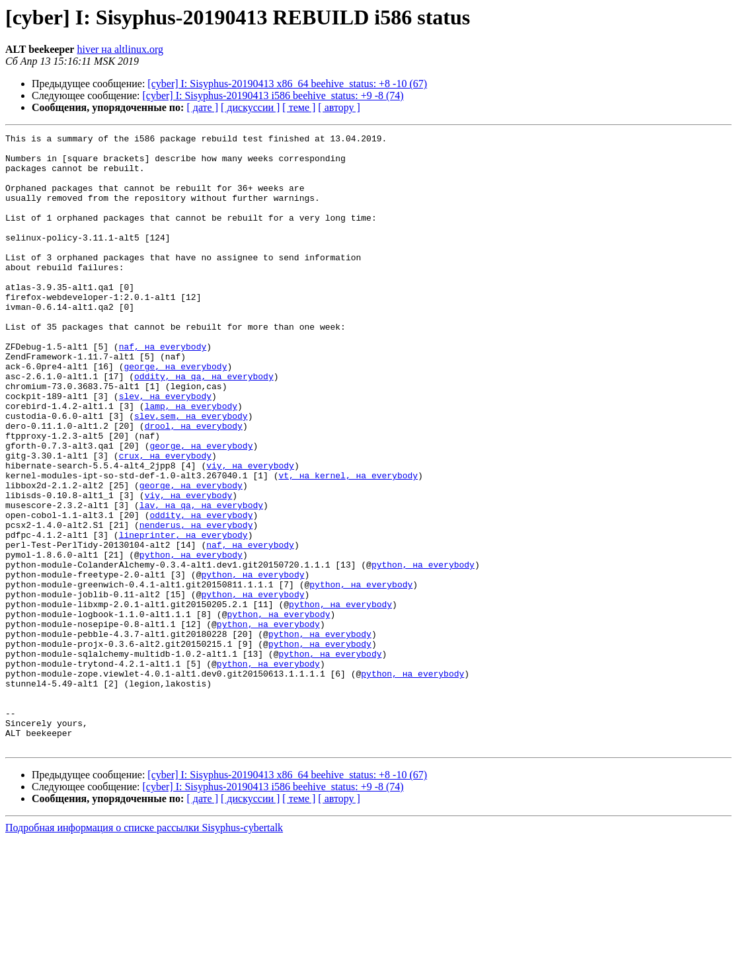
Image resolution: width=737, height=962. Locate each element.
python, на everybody (191, 640)
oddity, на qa (167, 425)
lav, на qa (165, 580)
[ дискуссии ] (250, 107)
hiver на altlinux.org (120, 49)
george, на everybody (175, 414)
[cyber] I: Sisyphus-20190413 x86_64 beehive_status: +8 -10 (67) (287, 83)
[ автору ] (339, 107)
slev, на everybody (165, 449)
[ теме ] (298, 107)
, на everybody (237, 425)
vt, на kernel (311, 544)
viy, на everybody (250, 532)
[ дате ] (202, 107)
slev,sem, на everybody (191, 473)
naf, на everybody (163, 390)
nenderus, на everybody (196, 604)
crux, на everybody (165, 521)
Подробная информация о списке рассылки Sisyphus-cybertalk (144, 950)
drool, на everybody (194, 485)
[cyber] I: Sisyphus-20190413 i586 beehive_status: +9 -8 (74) (273, 95)
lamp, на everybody (191, 461)
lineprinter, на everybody (183, 616)
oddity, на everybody (200, 592)
